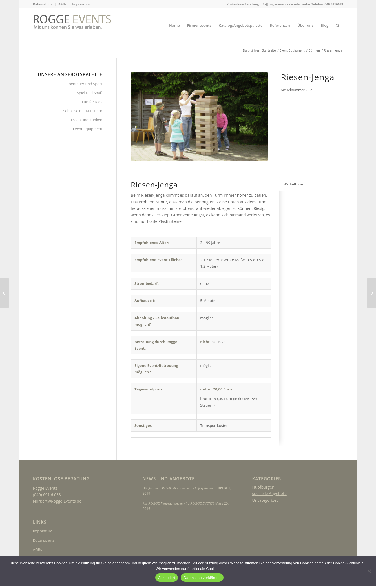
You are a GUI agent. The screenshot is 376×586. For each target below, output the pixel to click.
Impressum (81, 4)
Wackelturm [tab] (293, 184)
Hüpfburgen (263, 487)
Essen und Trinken (86, 119)
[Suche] (337, 25)
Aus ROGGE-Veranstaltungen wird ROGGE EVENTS (178, 503)
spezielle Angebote (269, 493)
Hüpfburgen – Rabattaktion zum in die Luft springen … (179, 488)
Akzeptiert (166, 578)
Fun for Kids (92, 101)
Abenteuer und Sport (84, 83)
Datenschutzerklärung (201, 578)
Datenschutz (42, 4)
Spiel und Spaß (89, 92)
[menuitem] (44, 4)
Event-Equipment (87, 128)
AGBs (62, 4)
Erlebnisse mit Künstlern (81, 110)
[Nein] (369, 571)
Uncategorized (265, 500)
